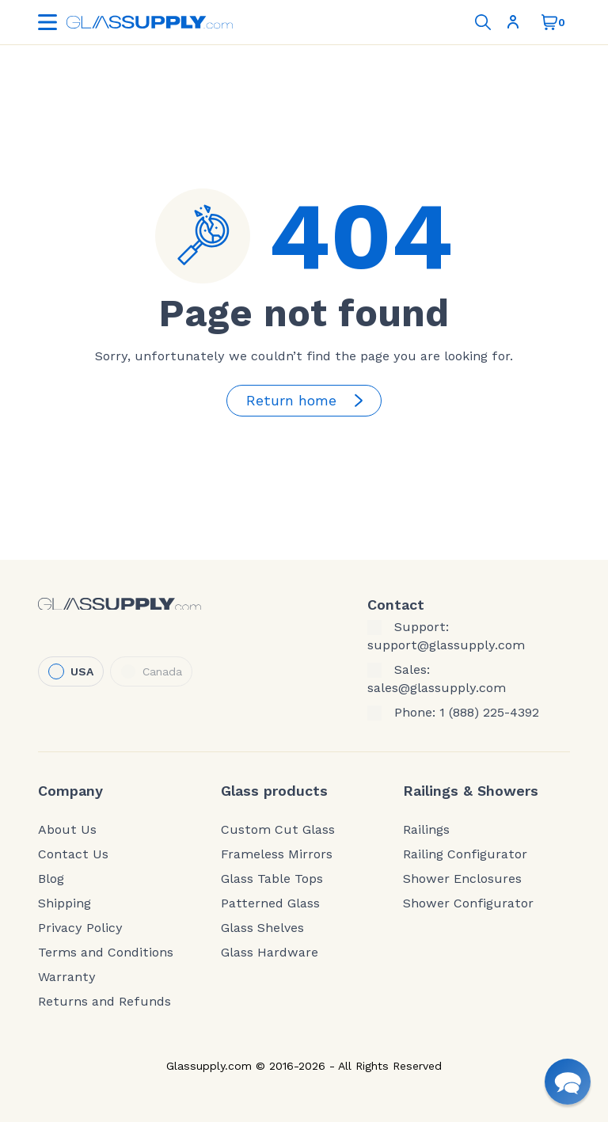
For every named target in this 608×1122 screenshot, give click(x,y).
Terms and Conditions (105, 952)
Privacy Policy (80, 928)
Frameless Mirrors (276, 854)
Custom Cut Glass (278, 829)
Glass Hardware (269, 952)
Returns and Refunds (104, 1001)
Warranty (67, 977)
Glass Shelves (262, 928)
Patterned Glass (270, 903)
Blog (51, 879)
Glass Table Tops (272, 879)
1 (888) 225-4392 (489, 712)
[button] (568, 1082)
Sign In (513, 22)
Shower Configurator (468, 903)
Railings (426, 829)
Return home (307, 400)
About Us (67, 829)
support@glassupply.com (446, 645)
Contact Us (73, 854)
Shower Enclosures (462, 879)
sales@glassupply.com (436, 688)
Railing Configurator (465, 854)
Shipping (64, 903)
